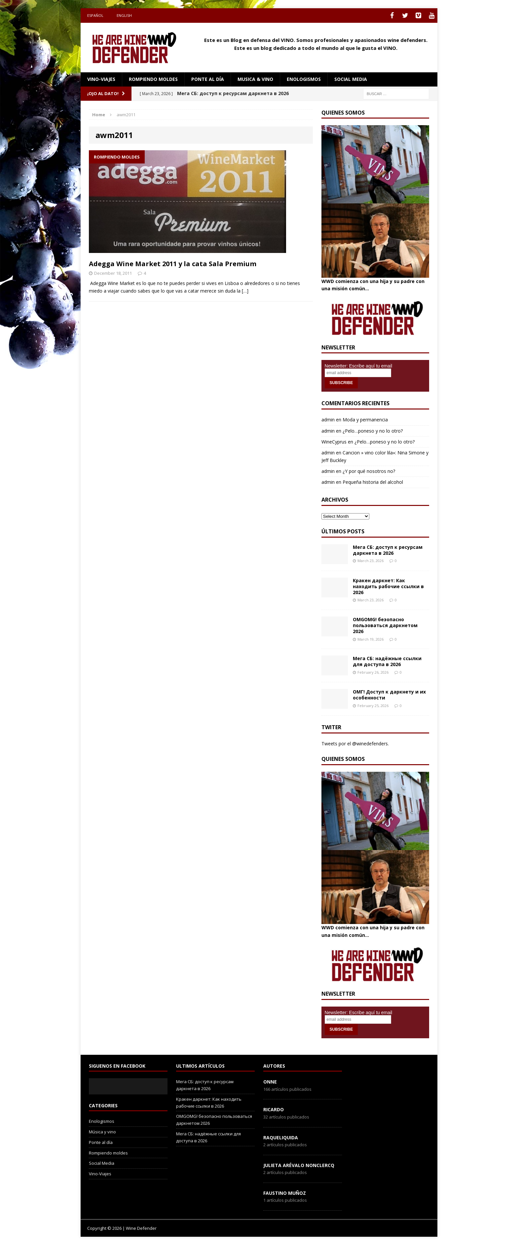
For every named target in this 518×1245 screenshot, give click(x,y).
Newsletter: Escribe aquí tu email (358, 366)
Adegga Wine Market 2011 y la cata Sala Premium (172, 263)
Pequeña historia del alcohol (373, 482)
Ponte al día (207, 79)
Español (95, 15)
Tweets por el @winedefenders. (355, 743)
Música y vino (102, 1132)
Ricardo (273, 1109)
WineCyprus (334, 442)
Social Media (101, 1163)
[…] (245, 291)
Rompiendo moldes (153, 79)
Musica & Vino (255, 79)
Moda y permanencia (365, 419)
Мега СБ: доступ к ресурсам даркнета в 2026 (388, 550)
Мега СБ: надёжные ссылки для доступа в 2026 (387, 661)
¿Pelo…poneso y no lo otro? (373, 431)
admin (328, 419)
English (124, 15)
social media (350, 79)
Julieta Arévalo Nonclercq (298, 1165)
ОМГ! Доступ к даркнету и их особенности (389, 695)
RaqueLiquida (280, 1137)
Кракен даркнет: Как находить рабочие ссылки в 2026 (388, 586)
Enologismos (304, 79)
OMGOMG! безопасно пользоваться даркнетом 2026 (385, 625)
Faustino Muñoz (284, 1193)
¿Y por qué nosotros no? (369, 471)
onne (270, 1082)
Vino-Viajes (101, 79)
